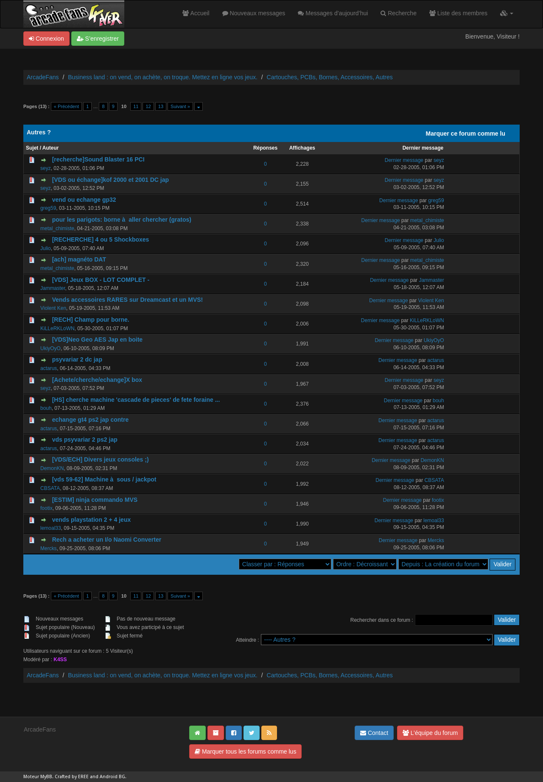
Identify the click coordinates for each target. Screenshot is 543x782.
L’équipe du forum (430, 732)
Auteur (50, 148)
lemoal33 (50, 528)
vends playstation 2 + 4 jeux (91, 519)
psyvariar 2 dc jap (77, 359)
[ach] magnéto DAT (79, 259)
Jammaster (52, 288)
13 (160, 106)
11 (135, 106)
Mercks (48, 548)
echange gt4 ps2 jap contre (90, 419)
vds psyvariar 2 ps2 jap (85, 439)
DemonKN (52, 468)
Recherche (399, 13)
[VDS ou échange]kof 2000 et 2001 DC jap (110, 179)
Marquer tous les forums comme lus (245, 751)
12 (148, 106)
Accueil (195, 13)
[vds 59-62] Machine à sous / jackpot (104, 479)
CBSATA (50, 488)
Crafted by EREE (72, 776)
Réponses (265, 148)
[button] (507, 13)
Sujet (32, 148)
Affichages (302, 148)
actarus (48, 368)
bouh (46, 408)
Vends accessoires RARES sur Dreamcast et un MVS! (127, 299)
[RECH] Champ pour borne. (90, 319)
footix (46, 508)
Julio (45, 248)
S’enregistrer (98, 38)
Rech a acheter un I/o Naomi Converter (107, 539)
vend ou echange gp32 (84, 199)
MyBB (46, 776)
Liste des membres (458, 13)
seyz (45, 168)
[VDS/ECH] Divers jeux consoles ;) (100, 459)
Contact (374, 732)
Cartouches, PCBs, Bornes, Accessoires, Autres (330, 77)
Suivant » (180, 106)
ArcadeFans (43, 77)
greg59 (48, 208)
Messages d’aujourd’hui (333, 13)
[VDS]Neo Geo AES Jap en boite (97, 339)
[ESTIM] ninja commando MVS (94, 499)
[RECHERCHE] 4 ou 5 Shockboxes (100, 239)
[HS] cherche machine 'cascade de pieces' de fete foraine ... (136, 399)
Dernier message (423, 148)
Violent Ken (53, 308)
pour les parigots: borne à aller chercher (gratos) (121, 219)
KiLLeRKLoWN (57, 328)
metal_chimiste (57, 228)
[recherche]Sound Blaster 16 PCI (98, 159)
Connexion (46, 38)
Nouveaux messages (253, 13)
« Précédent (66, 106)
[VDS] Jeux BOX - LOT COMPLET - (100, 279)
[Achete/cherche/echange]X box (97, 379)
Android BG (112, 776)
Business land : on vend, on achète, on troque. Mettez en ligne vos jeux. (163, 77)
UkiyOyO (50, 348)
